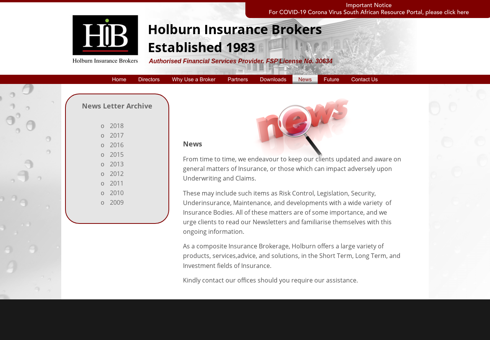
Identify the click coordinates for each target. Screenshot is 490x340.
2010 (117, 193)
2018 (117, 126)
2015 (117, 154)
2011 (117, 183)
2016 (117, 145)
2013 (117, 164)
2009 (117, 202)
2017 (117, 135)
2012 (117, 173)
